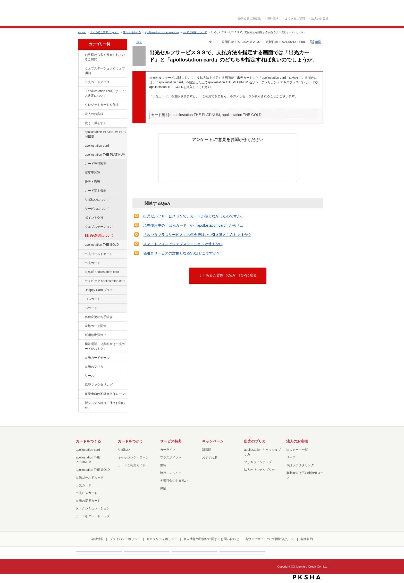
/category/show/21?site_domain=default (81, 114)
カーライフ (167, 450)
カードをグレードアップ (93, 516)
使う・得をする (132, 32)
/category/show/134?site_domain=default (81, 55)
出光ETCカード (86, 493)
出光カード (92, 263)
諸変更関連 (92, 172)
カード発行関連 (95, 163)
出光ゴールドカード (99, 254)
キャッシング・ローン (133, 457)
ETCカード (92, 299)
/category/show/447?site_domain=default (81, 132)
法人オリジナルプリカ (259, 470)
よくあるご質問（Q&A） (104, 32)
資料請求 (273, 18)
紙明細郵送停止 (95, 335)
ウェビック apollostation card (105, 281)
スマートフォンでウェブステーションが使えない (183, 244)
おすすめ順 (209, 457)
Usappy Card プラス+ (100, 290)
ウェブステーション (99, 226)
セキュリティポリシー (161, 539)
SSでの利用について (195, 32)
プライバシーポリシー (125, 539)
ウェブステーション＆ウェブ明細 (105, 71)
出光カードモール (97, 357)
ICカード (91, 308)
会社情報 (97, 539)
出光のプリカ (94, 366)
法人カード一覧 (297, 450)
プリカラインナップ (258, 462)
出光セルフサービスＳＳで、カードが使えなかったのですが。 (193, 216)
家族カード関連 (95, 326)
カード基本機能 (95, 190)
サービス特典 (171, 441)
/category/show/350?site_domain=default (81, 403)
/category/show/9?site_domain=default (81, 123)
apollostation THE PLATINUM (162, 32)
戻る (139, 42)
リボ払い (124, 450)
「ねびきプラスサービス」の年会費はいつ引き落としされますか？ (197, 235)
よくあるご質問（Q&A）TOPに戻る (227, 275)
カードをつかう (130, 441)
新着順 (206, 450)
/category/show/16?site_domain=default (81, 366)
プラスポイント (171, 457)
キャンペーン (213, 441)
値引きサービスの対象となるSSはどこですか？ (181, 253)
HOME (82, 32)
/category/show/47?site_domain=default (81, 263)
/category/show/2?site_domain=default (81, 105)
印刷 (318, 42)
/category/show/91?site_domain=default (81, 281)
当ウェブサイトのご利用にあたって (269, 539)
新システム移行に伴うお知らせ (105, 405)
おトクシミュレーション (93, 508)
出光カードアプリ (97, 82)
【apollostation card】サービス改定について (104, 93)
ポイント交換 (94, 217)
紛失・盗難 (92, 181)
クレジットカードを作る (102, 105)
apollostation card (97, 145)
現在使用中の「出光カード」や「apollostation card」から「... (193, 225)
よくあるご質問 (295, 18)
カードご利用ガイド (132, 465)
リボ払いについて (97, 199)
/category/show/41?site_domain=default (81, 154)
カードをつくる (88, 441)
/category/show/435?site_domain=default (81, 82)
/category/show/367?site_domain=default (81, 290)
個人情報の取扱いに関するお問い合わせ (211, 539)
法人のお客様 (319, 18)
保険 (163, 488)
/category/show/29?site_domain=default (81, 145)
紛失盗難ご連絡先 (249, 18)
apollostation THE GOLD (102, 244)
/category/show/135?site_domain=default (81, 68)
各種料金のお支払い (174, 480)
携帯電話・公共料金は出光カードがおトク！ (105, 346)
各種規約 (306, 539)
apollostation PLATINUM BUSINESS (105, 134)
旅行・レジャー (171, 473)
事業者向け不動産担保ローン (105, 394)
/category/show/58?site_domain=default (81, 254)
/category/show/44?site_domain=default (81, 245)
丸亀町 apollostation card (102, 272)
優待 (163, 465)
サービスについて (97, 208)
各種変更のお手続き (99, 317)
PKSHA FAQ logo (307, 577)
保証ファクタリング (99, 384)
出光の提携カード (88, 500)
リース (89, 375)
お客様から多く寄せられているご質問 (105, 57)
